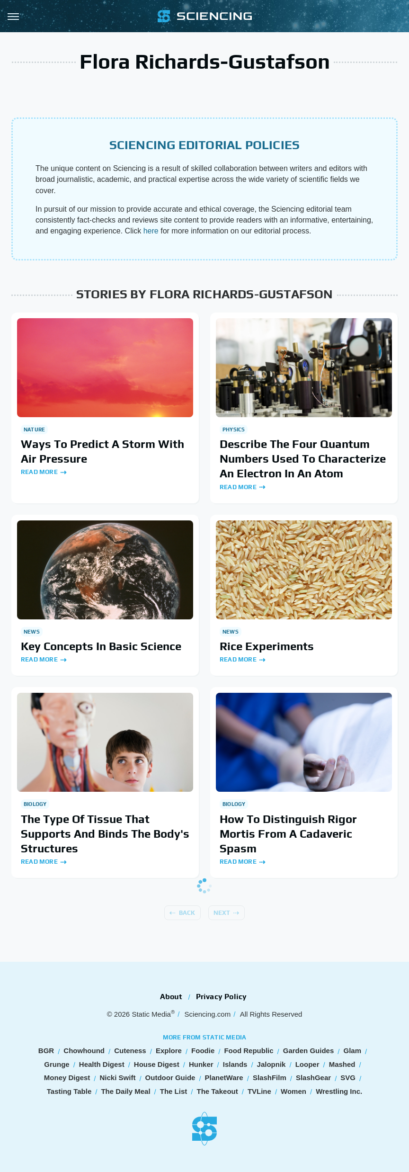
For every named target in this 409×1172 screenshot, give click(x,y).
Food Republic (248, 1051)
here (151, 231)
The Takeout (217, 1091)
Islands (235, 1064)
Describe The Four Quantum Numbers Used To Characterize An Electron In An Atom (303, 459)
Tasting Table (69, 1091)
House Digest (156, 1064)
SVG (348, 1078)
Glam (352, 1051)
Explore (169, 1051)
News (32, 632)
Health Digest (101, 1064)
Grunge (56, 1064)
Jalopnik (271, 1064)
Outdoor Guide (170, 1078)
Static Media (151, 1014)
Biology (35, 804)
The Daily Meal (125, 1091)
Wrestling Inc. (339, 1091)
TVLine (259, 1091)
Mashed (342, 1064)
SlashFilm (269, 1078)
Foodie (202, 1051)
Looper (307, 1064)
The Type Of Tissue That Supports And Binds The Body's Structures (105, 834)
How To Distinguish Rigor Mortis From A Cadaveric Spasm (288, 834)
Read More (39, 471)
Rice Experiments (267, 646)
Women (293, 1091)
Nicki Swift (118, 1078)
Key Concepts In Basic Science (101, 646)
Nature (34, 429)
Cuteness (130, 1051)
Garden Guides (308, 1051)
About (171, 996)
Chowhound (84, 1051)
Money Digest (67, 1078)
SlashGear (313, 1078)
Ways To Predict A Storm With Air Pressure (102, 451)
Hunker (201, 1064)
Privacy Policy (221, 996)
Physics (233, 429)
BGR (46, 1051)
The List (173, 1091)
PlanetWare (224, 1078)
